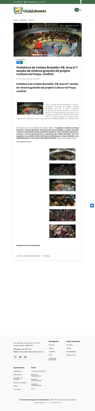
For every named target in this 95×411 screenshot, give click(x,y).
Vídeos (51, 348)
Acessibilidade (71, 351)
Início (15, 20)
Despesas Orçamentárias (36, 384)
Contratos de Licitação (18, 378)
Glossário (69, 345)
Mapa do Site (70, 355)
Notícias (23, 20)
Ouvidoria (19, 2)
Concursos (17, 389)
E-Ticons (48, 403)
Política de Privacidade (53, 359)
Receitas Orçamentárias (36, 380)
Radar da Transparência (36, 375)
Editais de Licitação (19, 382)
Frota (33, 388)
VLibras (68, 348)
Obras (15, 386)
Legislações (17, 371)
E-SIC (43, 2)
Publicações (17, 374)
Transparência (31, 2)
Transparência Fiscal (38, 371)
